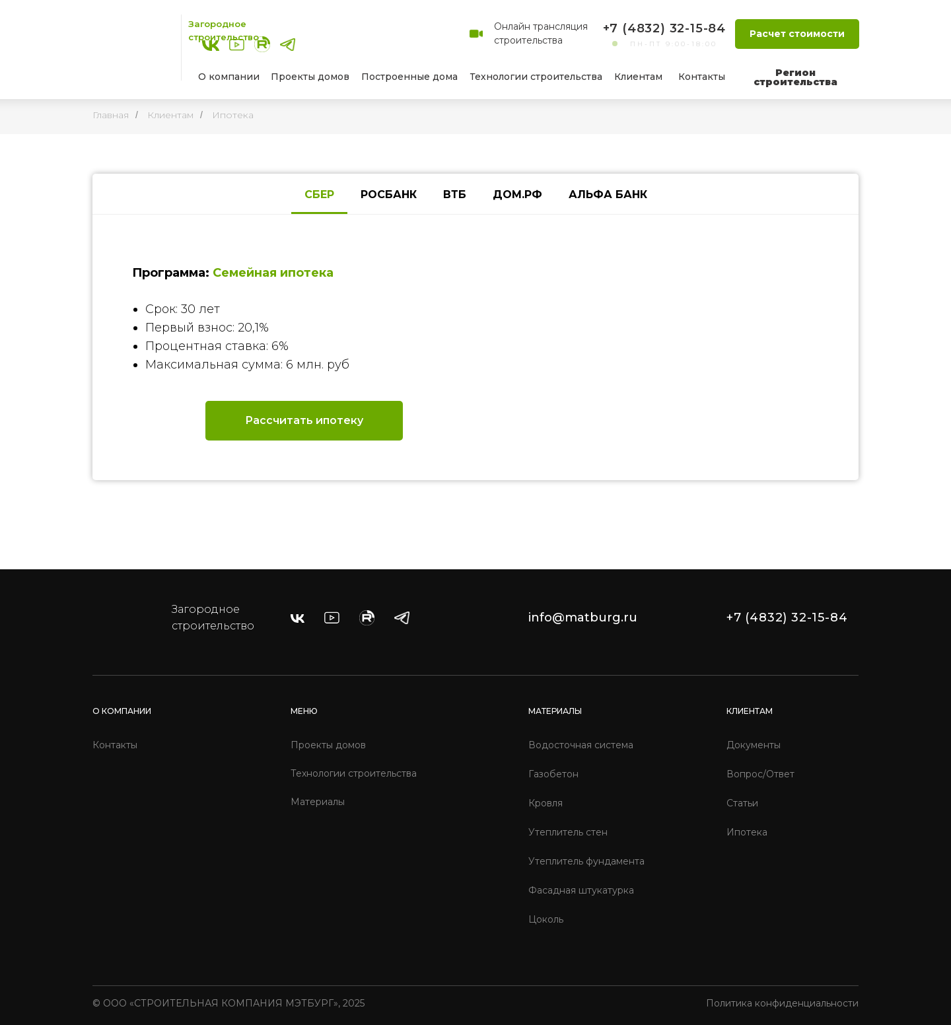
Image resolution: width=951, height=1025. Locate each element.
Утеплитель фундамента (586, 861)
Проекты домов (328, 745)
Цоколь (545, 919)
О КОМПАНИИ (121, 711)
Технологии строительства (354, 773)
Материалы (318, 802)
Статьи (742, 803)
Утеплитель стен (568, 832)
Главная (110, 115)
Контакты (114, 745)
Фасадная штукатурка (581, 890)
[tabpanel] (475, 347)
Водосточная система (580, 745)
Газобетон (553, 774)
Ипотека (233, 115)
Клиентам (170, 115)
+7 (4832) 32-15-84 (664, 28)
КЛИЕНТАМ (749, 711)
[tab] (319, 195)
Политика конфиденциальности (782, 1003)
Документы (753, 745)
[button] (797, 34)
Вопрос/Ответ (760, 774)
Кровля (545, 803)
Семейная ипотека (273, 272)
